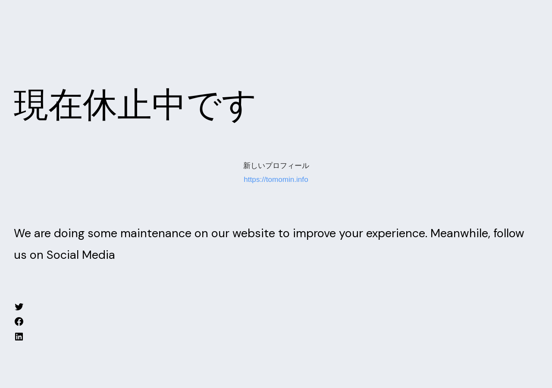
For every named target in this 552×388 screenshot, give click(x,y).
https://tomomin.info (276, 179)
